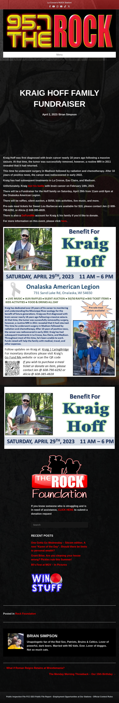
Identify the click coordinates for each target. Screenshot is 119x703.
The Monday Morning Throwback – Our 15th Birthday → (82, 674)
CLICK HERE (66, 509)
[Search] (59, 525)
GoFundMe (28, 215)
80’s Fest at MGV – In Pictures (49, 564)
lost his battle (36, 186)
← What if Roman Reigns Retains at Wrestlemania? (34, 668)
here (64, 221)
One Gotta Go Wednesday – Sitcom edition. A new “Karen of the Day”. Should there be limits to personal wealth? (59, 546)
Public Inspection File (16, 697)
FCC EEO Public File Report (38, 697)
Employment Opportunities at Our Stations (72, 697)
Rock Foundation (25, 613)
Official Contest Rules (103, 697)
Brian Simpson (68, 114)
